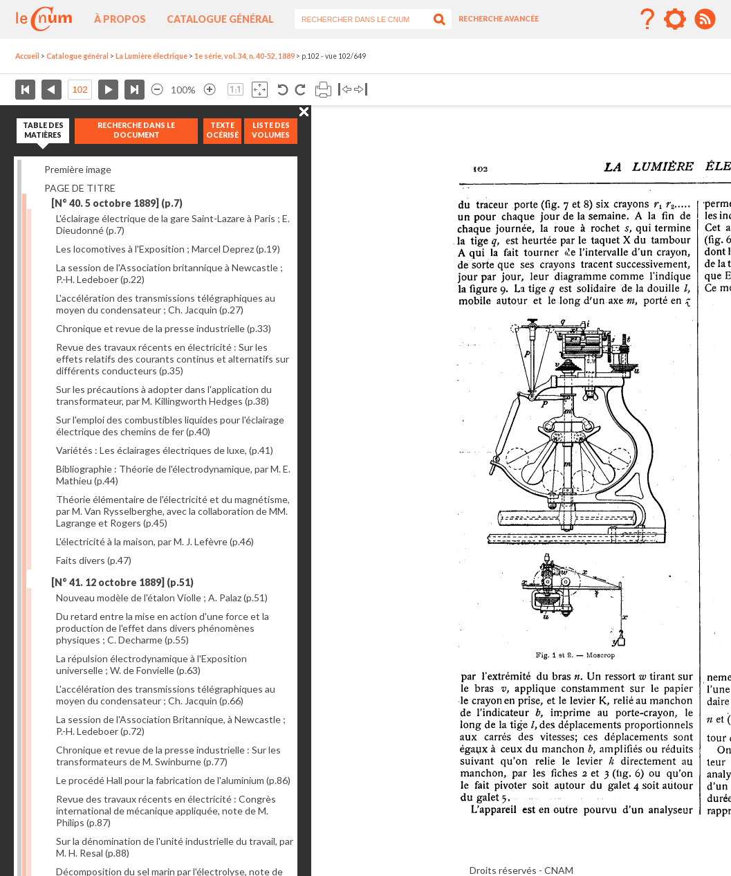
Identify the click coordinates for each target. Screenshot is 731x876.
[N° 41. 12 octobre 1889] (122, 582)
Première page (25, 90)
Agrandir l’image (209, 90)
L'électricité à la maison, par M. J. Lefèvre (155, 541)
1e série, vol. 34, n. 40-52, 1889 (244, 56)
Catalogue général (220, 19)
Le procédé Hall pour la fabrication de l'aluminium (173, 780)
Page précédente (51, 90)
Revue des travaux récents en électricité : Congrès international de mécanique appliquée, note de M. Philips (166, 810)
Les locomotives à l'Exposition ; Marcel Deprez (168, 249)
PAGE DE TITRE (79, 188)
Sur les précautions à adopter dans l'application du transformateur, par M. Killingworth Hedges (164, 395)
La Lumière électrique (151, 56)
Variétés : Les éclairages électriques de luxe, (164, 450)
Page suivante (108, 90)
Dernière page (134, 90)
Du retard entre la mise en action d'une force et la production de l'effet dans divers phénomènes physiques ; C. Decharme (162, 628)
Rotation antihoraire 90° (283, 90)
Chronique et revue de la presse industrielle (163, 328)
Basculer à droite (360, 90)
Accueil (27, 56)
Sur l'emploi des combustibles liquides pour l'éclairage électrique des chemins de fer (170, 425)
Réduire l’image (157, 90)
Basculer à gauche (344, 90)
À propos (120, 19)
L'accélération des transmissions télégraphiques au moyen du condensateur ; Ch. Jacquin (165, 304)
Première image (77, 169)
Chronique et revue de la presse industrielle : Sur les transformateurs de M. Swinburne (168, 755)
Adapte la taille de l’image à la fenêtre (260, 90)
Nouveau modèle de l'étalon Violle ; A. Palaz (162, 597)
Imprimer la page (323, 90)
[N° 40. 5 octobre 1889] (117, 203)
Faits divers (93, 560)
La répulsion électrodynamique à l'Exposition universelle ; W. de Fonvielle (151, 664)
